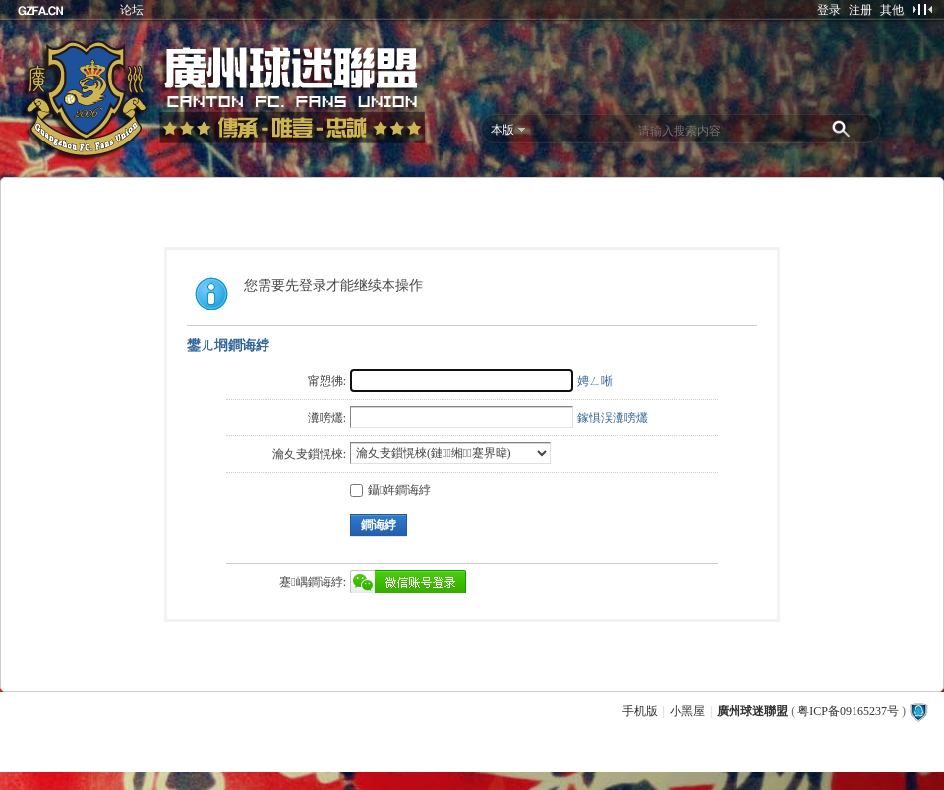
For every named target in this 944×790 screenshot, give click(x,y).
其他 (892, 10)
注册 (860, 10)
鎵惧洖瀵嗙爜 (612, 417)
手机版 (640, 711)
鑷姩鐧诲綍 (390, 490)
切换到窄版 (922, 9)
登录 (829, 10)
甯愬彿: (327, 381)
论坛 (132, 10)
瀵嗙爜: (327, 417)
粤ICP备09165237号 (848, 711)
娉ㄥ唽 (595, 381)
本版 (502, 130)
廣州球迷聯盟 (752, 711)
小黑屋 (687, 711)
